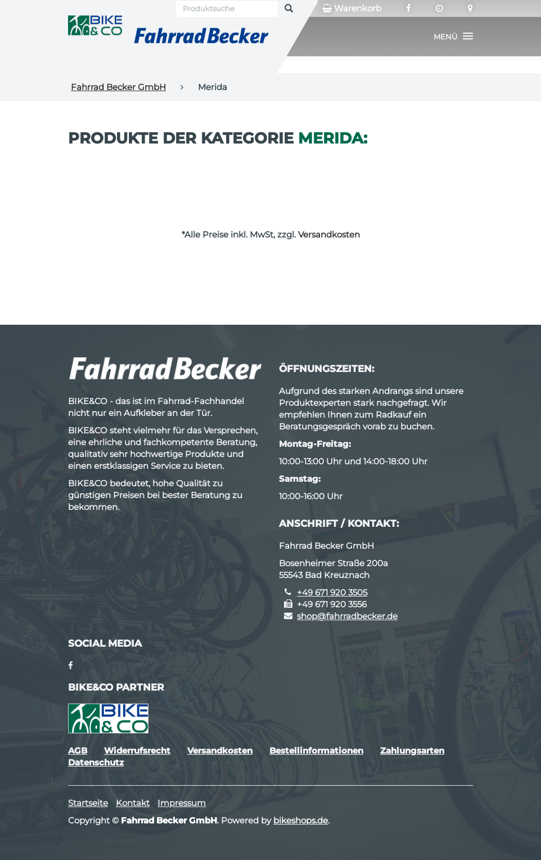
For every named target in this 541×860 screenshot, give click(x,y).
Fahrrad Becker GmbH (118, 87)
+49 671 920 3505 (332, 592)
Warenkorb (351, 8)
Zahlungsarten (412, 750)
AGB (77, 750)
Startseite (88, 803)
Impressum (181, 803)
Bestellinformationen (316, 750)
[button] (453, 37)
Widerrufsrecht (137, 750)
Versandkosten (329, 234)
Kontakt (133, 803)
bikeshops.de (300, 820)
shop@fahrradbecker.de (347, 616)
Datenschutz (96, 762)
